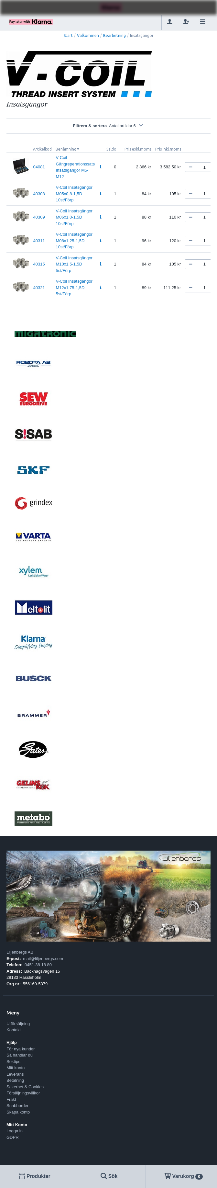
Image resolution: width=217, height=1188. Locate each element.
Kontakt (13, 1029)
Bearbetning (114, 35)
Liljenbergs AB (19, 952)
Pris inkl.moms (168, 149)
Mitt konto (15, 1067)
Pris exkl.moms (138, 149)
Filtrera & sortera (108, 125)
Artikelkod (42, 149)
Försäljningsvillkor (23, 1093)
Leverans (15, 1074)
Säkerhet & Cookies (25, 1086)
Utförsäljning (18, 1023)
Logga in (14, 1130)
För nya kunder (20, 1049)
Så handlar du (19, 1055)
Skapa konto (18, 1112)
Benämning (66, 149)
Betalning (15, 1080)
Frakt (11, 1099)
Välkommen (88, 35)
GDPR (12, 1137)
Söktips (13, 1061)
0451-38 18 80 (38, 964)
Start (68, 35)
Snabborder (17, 1105)
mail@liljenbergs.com (43, 958)
